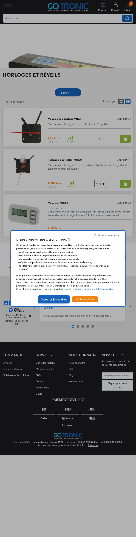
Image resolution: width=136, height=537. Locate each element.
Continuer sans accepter (107, 235)
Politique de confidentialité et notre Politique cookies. (86, 289)
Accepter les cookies (54, 299)
